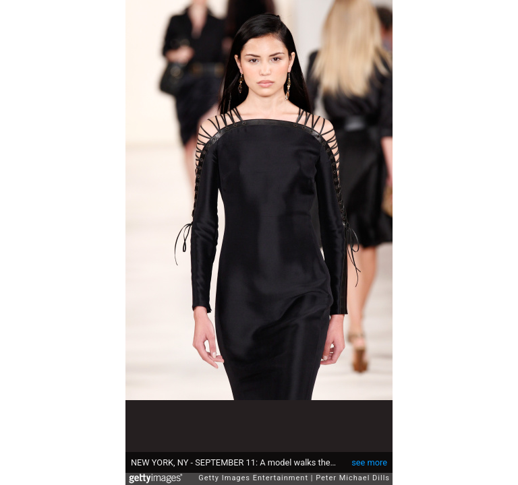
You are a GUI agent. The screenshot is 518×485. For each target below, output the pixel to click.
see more (369, 456)
